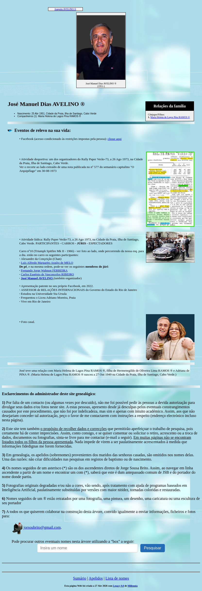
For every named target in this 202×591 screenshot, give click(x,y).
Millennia (133, 585)
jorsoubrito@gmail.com (36, 527)
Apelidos (96, 578)
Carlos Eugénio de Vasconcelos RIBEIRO (47, 274)
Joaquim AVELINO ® (65, 9)
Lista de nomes (117, 578)
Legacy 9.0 (118, 585)
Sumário (79, 578)
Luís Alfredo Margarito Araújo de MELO (47, 262)
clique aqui (114, 139)
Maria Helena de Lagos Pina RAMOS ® (170, 117)
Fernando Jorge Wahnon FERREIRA (44, 270)
